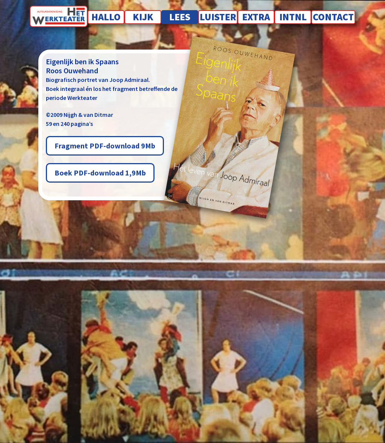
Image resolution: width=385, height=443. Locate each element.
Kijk (143, 17)
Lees (179, 17)
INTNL (293, 17)
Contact (333, 17)
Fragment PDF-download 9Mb (105, 145)
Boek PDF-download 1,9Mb (100, 172)
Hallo (106, 17)
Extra (256, 17)
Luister (218, 17)
